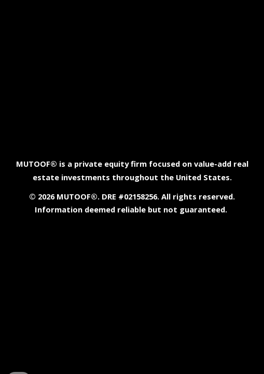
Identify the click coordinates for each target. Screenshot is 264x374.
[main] (132, 187)
